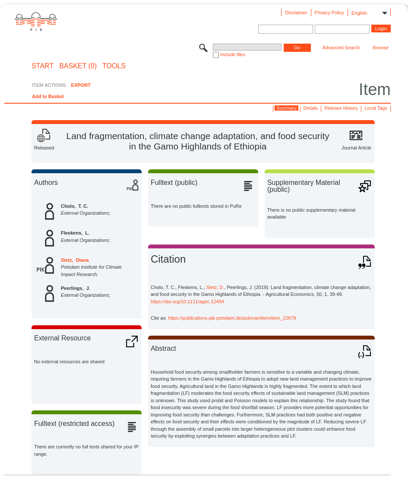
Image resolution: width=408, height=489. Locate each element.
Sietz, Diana (75, 260)
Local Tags (375, 108)
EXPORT (81, 85)
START (43, 66)
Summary (286, 108)
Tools (114, 66)
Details (311, 108)
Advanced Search (341, 47)
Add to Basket (48, 96)
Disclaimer (296, 12)
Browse (381, 47)
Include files (232, 54)
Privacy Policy (329, 12)
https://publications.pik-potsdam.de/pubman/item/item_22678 (232, 318)
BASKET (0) (78, 66)
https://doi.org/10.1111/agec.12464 (187, 301)
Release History (341, 108)
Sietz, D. (215, 287)
